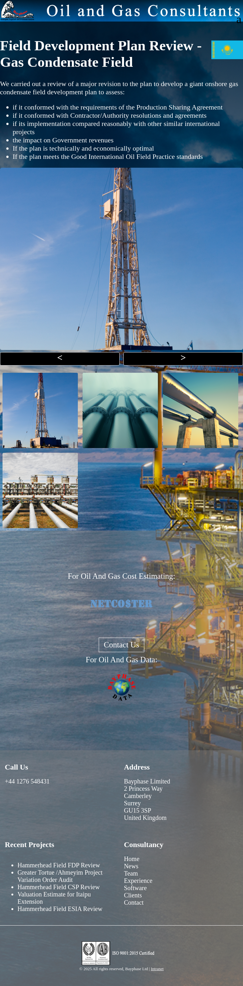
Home (132, 858)
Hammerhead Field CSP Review (58, 886)
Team (131, 873)
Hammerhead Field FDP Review (58, 865)
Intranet (157, 968)
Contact (134, 902)
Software (135, 887)
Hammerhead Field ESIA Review (59, 908)
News (131, 866)
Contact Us (121, 644)
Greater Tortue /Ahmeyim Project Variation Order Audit (60, 876)
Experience (138, 880)
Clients (133, 895)
